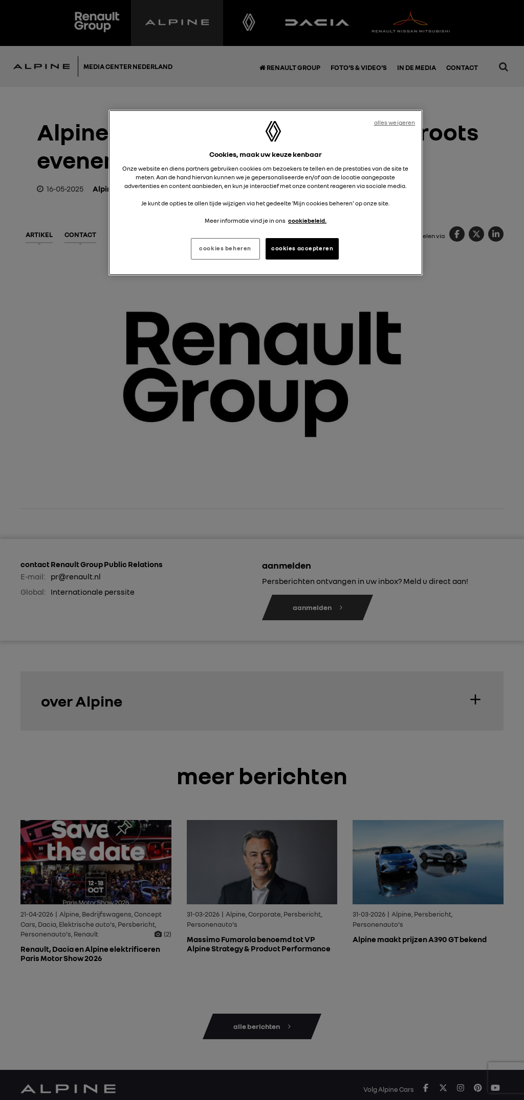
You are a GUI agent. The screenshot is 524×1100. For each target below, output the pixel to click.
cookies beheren (225, 248)
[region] (265, 192)
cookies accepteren (302, 248)
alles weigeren (395, 122)
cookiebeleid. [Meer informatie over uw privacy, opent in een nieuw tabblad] (307, 220)
